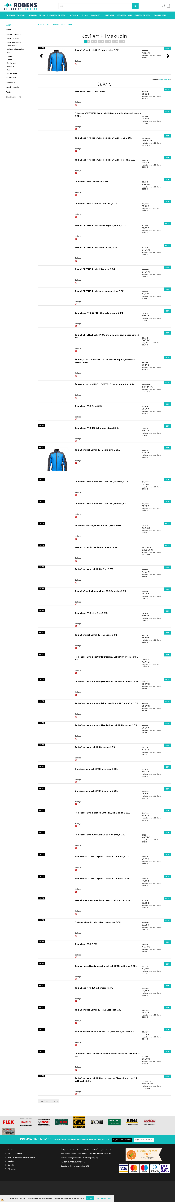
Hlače (9, 52)
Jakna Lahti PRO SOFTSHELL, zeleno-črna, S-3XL (99, 313)
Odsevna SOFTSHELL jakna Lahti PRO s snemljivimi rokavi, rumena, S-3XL (108, 114)
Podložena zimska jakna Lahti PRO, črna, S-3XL (98, 525)
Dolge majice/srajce (15, 49)
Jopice (9, 59)
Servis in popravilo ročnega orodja (47, 15)
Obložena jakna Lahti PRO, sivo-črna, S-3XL (96, 769)
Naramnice (11, 77)
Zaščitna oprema (13, 97)
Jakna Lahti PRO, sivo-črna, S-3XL (91, 613)
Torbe (8, 92)
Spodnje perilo (12, 87)
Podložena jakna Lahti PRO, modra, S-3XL (95, 747)
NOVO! (41, 48)
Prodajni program (15, 15)
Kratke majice (12, 63)
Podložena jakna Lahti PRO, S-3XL (92, 182)
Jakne (9, 56)
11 (120, 41)
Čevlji (8, 30)
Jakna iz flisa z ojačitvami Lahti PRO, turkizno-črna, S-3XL (103, 900)
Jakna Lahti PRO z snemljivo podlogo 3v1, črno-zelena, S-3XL (105, 160)
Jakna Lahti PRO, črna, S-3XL (89, 406)
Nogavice (10, 82)
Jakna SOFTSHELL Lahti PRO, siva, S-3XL (95, 269)
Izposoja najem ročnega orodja (133, 15)
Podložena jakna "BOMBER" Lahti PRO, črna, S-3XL (100, 835)
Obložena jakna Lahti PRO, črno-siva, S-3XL (96, 791)
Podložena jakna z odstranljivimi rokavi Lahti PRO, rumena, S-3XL (107, 681)
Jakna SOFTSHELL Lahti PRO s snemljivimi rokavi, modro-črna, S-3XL (107, 336)
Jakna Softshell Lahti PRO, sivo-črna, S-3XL (96, 635)
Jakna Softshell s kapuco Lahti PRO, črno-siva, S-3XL (101, 591)
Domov (41, 24)
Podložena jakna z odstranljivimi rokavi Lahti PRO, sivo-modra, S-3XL (107, 658)
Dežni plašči (12, 46)
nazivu (167, 79)
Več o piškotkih (104, 1198)
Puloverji (10, 66)
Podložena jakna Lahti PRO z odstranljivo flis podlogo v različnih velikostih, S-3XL (106, 1079)
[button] (168, 56)
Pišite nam (109, 15)
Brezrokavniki (13, 39)
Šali (8, 70)
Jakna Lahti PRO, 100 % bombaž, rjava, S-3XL (97, 428)
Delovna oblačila (13, 34)
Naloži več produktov (49, 1101)
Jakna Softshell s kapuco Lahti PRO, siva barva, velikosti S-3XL (106, 1032)
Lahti (48, 24)
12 (124, 41)
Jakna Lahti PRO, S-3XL (86, 944)
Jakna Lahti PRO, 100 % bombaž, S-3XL (94, 988)
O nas (85, 15)
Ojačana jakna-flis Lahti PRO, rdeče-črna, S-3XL (98, 922)
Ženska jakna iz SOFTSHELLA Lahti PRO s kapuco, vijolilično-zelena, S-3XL (105, 361)
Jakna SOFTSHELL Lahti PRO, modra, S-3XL (96, 247)
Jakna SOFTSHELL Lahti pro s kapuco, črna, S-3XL (100, 291)
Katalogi (73, 15)
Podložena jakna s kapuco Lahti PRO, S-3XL (96, 203)
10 (117, 41)
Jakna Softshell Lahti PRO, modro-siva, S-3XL (97, 50)
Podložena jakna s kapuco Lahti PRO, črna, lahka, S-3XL (102, 813)
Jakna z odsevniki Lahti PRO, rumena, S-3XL (96, 547)
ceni (161, 79)
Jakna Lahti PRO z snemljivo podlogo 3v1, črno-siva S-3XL (103, 138)
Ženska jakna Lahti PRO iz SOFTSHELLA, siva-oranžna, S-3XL (105, 384)
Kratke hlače (12, 73)
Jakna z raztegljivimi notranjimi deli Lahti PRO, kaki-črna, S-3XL (106, 966)
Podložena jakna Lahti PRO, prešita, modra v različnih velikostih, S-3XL (107, 1055)
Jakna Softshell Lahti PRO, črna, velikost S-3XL (98, 1010)
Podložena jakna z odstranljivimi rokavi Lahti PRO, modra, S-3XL (106, 725)
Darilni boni (160, 15)
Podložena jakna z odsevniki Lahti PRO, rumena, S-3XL (102, 503)
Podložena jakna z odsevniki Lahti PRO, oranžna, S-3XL (102, 482)
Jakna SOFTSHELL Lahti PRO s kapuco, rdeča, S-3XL (101, 225)
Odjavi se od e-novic (143, 1140)
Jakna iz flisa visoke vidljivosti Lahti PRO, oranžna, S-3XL (102, 878)
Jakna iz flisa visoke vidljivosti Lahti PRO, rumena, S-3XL (102, 856)
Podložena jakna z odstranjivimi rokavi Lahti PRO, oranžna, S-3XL (107, 703)
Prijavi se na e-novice (122, 1140)
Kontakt (95, 15)
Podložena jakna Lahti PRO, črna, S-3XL (94, 569)
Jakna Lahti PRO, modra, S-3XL (90, 91)
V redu (90, 1198)
